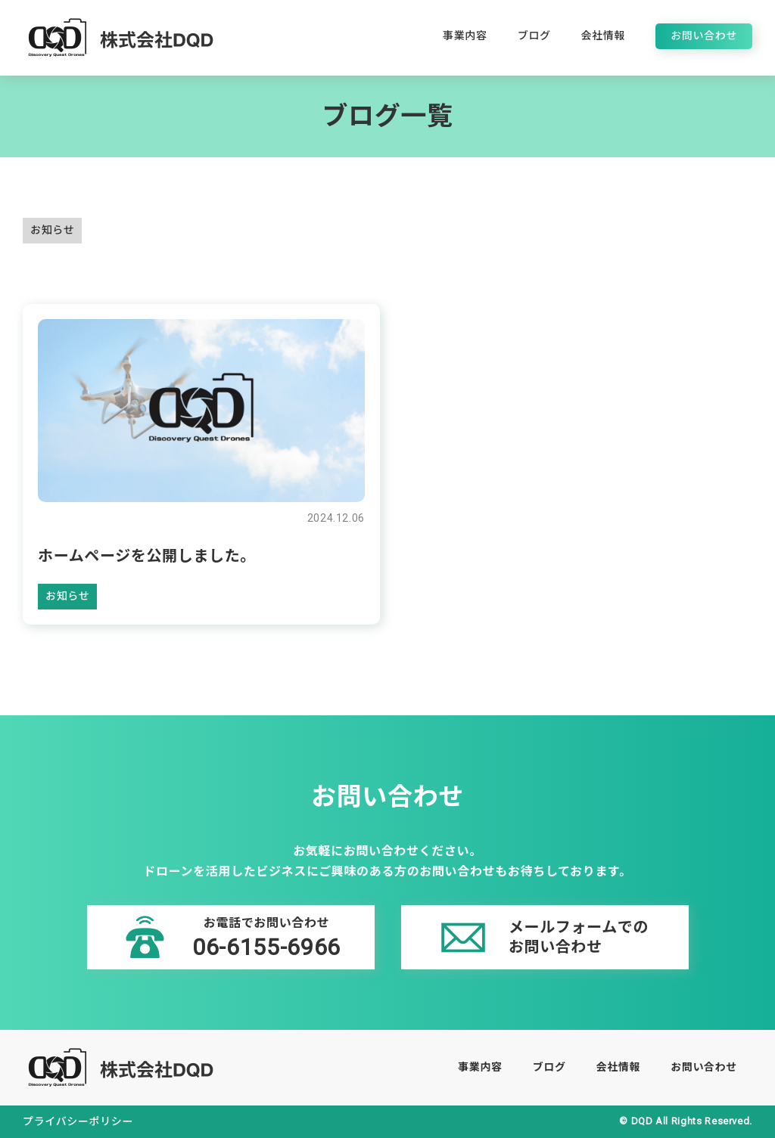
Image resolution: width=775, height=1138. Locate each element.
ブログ (534, 35)
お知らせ (52, 230)
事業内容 (465, 35)
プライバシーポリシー (78, 1121)
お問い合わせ (704, 35)
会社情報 (603, 35)
